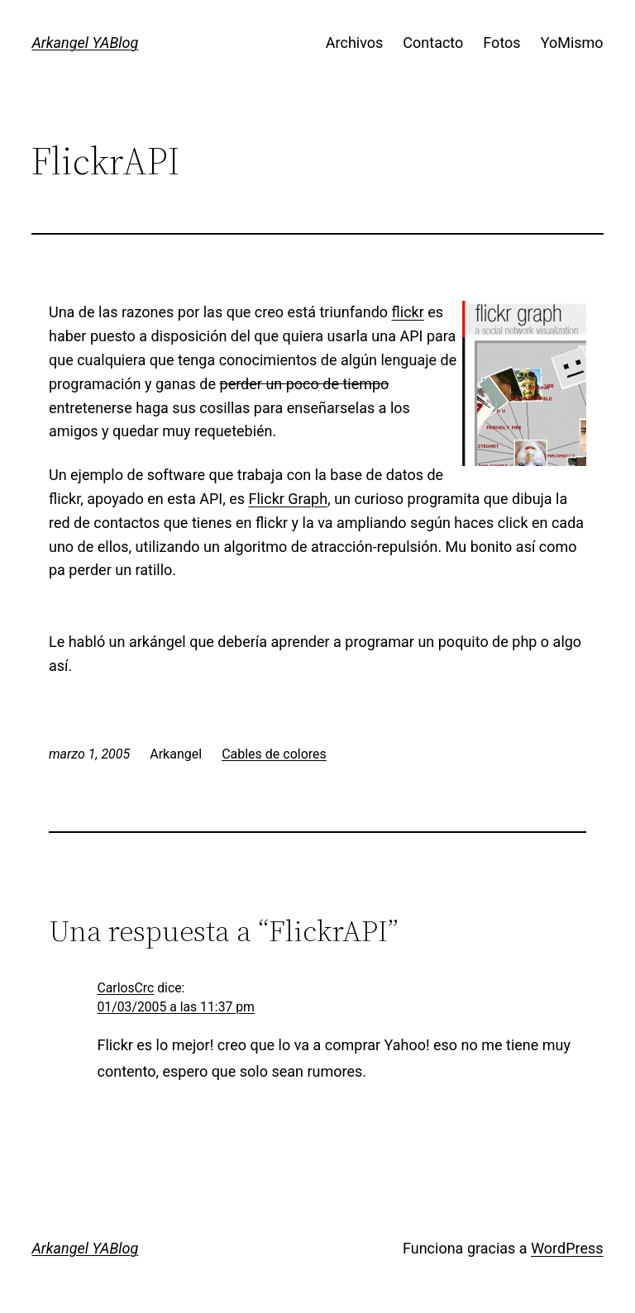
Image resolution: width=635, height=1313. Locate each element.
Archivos (355, 42)
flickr (408, 312)
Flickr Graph (288, 498)
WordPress (567, 1248)
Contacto (433, 42)
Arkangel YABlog (84, 42)
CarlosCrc (126, 988)
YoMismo (572, 42)
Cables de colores (274, 754)
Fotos (501, 42)
